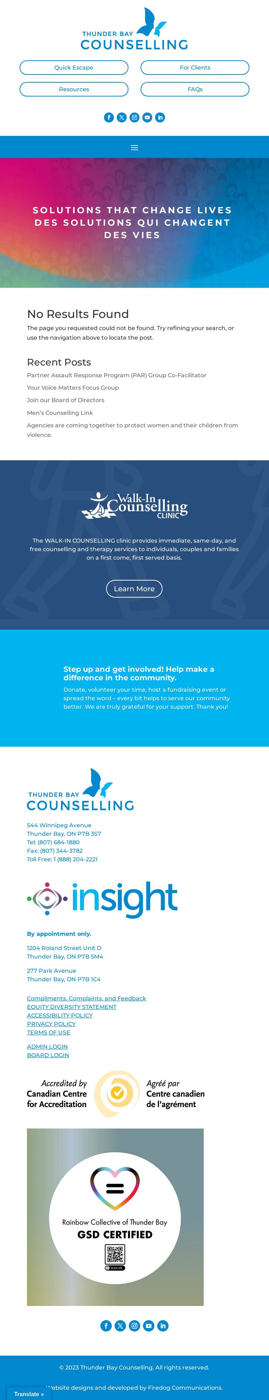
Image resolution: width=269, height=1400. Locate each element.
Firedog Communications (184, 1387)
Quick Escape (73, 67)
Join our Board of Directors (65, 400)
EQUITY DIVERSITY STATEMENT (71, 1007)
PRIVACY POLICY (51, 1024)
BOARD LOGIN (48, 1055)
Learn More (134, 588)
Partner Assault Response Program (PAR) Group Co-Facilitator (117, 375)
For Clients (195, 67)
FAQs (195, 89)
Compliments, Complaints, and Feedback (86, 998)
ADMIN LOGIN (47, 1046)
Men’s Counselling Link (60, 413)
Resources (74, 89)
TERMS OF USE (48, 1032)
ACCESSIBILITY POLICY (60, 1015)
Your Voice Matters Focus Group (73, 387)
